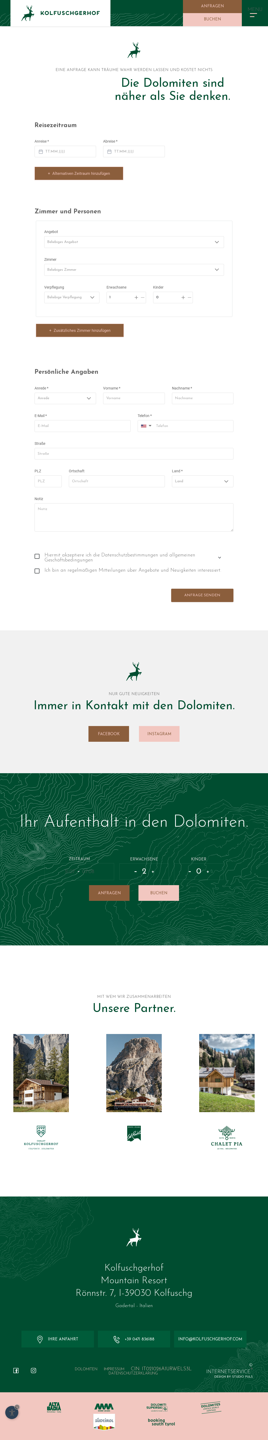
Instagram (159, 734)
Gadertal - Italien (134, 1305)
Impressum (114, 1369)
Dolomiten (86, 1369)
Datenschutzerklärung (133, 1374)
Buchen (212, 19)
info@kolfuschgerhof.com (210, 1339)
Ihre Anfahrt (57, 1340)
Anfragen (212, 6)
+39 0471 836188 (134, 1339)
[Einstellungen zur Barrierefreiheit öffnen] (11, 1412)
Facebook (109, 734)
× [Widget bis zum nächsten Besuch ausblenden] (17, 1407)
